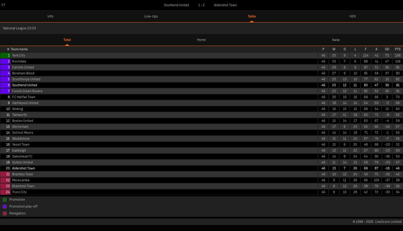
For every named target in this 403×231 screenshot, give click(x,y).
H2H (353, 16)
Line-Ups (151, 16)
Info (50, 16)
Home (201, 40)
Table (252, 16)
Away (336, 40)
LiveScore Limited (388, 222)
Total (67, 40)
